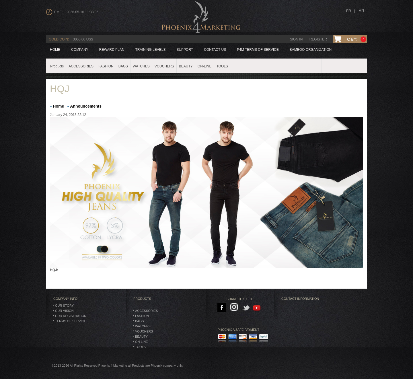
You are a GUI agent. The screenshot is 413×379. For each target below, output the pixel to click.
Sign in (296, 39)
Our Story (64, 305)
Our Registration (70, 316)
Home (55, 50)
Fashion (142, 316)
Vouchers (144, 331)
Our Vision (64, 310)
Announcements (86, 106)
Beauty (141, 336)
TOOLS (140, 347)
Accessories (146, 310)
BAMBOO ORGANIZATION (311, 50)
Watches (143, 326)
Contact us (215, 50)
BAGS (139, 321)
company (79, 50)
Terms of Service (70, 321)
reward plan (111, 50)
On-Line (141, 341)
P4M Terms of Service (258, 50)
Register (318, 39)
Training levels (150, 50)
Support (184, 50)
